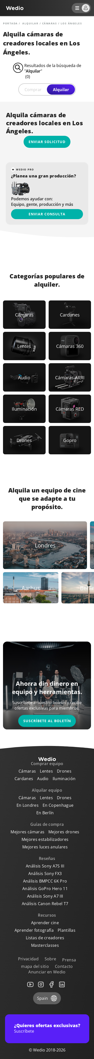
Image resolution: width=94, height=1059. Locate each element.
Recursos (47, 915)
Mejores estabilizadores (45, 839)
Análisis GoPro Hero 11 (45, 888)
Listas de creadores (45, 938)
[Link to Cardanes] (70, 314)
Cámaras (49, 23)
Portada (10, 23)
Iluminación (64, 778)
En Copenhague (58, 805)
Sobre (50, 959)
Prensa (69, 960)
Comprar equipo (47, 763)
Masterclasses (45, 945)
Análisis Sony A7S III (45, 866)
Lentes (46, 771)
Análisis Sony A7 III (45, 896)
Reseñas (47, 858)
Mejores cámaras (27, 832)
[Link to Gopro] (70, 440)
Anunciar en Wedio (46, 972)
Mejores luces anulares (45, 847)
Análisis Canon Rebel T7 (45, 903)
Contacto (64, 966)
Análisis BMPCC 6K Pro (45, 881)
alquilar (30, 23)
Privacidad (28, 959)
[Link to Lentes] (24, 346)
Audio (43, 778)
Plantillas (66, 930)
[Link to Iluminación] (24, 408)
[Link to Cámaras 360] (70, 346)
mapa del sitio (35, 966)
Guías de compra (47, 824)
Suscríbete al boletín (47, 720)
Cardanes (24, 778)
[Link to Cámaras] (24, 314)
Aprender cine (45, 922)
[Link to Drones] (24, 440)
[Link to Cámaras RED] (70, 408)
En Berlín (45, 813)
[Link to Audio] (24, 377)
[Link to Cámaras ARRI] (70, 377)
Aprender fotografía (34, 930)
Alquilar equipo (47, 790)
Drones (64, 771)
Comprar (33, 89)
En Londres (28, 805)
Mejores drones (63, 832)
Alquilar (61, 89)
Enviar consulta (47, 214)
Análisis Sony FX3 (45, 873)
